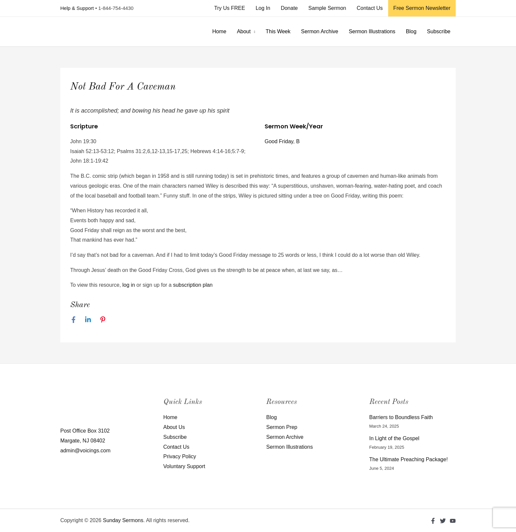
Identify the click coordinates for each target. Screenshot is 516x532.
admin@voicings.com (85, 450)
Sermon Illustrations (372, 31)
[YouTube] (453, 521)
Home (219, 31)
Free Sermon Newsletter (421, 8)
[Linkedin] (88, 319)
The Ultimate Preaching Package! (408, 459)
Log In (263, 8)
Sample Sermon (327, 8)
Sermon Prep (281, 427)
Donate (289, 8)
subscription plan (193, 285)
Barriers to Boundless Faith (401, 417)
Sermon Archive (319, 31)
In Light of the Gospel (394, 438)
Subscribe (438, 31)
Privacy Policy (179, 456)
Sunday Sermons (123, 520)
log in (128, 285)
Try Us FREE (229, 8)
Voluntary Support (184, 466)
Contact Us (370, 8)
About (244, 31)
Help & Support (77, 8)
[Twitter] (443, 521)
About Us (174, 427)
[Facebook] (73, 319)
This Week (278, 31)
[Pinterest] (103, 319)
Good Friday (279, 141)
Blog (411, 31)
